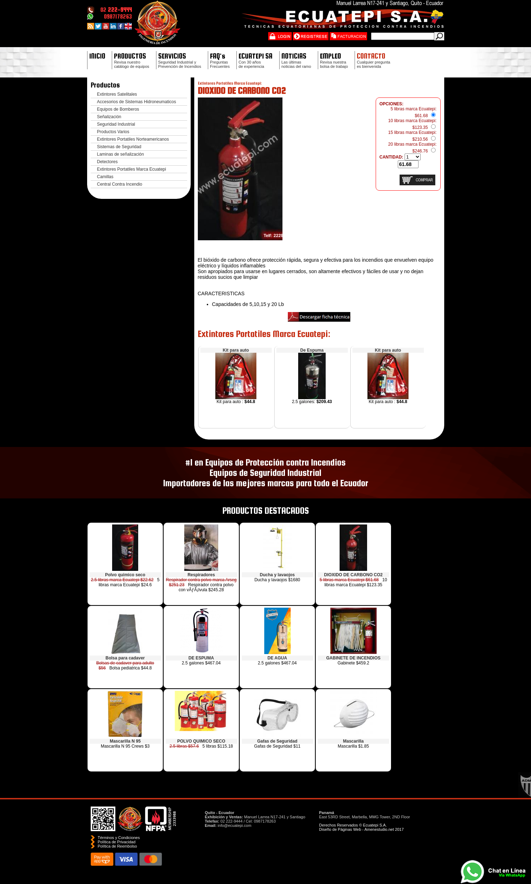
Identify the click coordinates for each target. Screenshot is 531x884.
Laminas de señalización (120, 154)
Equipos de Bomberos (118, 109)
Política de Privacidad (117, 842)
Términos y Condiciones (119, 837)
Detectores (107, 161)
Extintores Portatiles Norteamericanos (133, 139)
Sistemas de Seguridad (119, 146)
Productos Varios (113, 131)
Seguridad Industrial (116, 124)
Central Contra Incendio (119, 184)
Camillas (105, 176)
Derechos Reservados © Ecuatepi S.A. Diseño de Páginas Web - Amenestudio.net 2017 (361, 827)
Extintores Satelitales (117, 94)
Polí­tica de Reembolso (117, 846)
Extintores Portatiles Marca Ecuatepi (131, 169)
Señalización (109, 116)
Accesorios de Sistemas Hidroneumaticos (136, 101)
